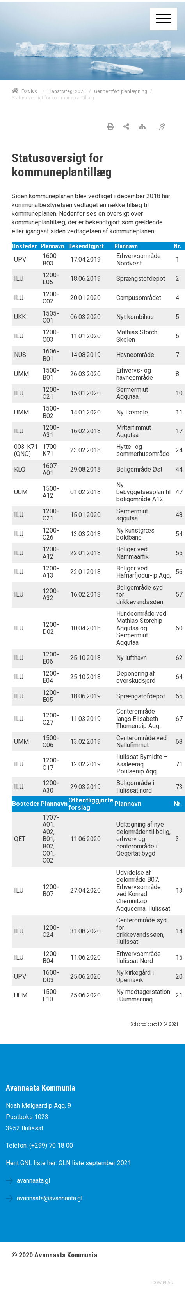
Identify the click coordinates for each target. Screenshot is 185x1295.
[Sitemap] (144, 127)
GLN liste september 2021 (95, 1163)
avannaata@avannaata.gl (49, 1198)
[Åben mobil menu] (163, 19)
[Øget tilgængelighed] (164, 127)
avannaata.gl (33, 1180)
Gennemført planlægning (120, 91)
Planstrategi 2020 (67, 91)
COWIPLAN (162, 1283)
